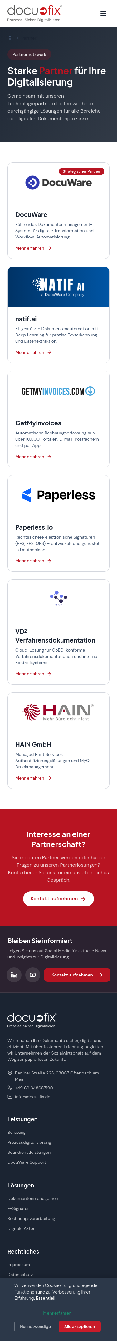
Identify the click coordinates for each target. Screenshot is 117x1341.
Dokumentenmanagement (33, 1198)
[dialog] (58, 1309)
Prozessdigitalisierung (29, 1142)
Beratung (16, 1132)
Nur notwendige (35, 1326)
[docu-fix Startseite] (34, 13)
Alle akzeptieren (79, 1326)
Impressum (18, 1264)
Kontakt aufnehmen (59, 898)
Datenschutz (20, 1274)
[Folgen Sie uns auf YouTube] (32, 974)
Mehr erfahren (57, 1313)
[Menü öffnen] (103, 13)
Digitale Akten (21, 1228)
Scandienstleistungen (29, 1152)
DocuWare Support (26, 1162)
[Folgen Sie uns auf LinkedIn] (14, 974)
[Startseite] (9, 38)
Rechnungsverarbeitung (31, 1218)
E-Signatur (18, 1208)
